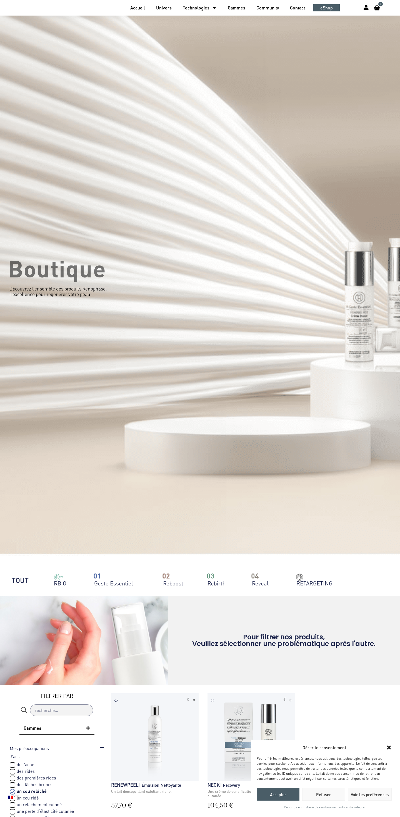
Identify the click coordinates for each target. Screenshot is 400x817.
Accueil (137, 7)
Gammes (236, 7)
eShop (326, 7)
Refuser (323, 794)
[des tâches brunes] (12, 785)
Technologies (200, 8)
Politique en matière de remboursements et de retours (324, 807)
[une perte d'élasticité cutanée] (12, 811)
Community (267, 7)
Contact (297, 7)
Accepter (278, 794)
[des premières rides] (12, 778)
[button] (389, 747)
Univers (164, 7)
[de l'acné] (12, 765)
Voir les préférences (370, 794)
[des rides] (12, 771)
